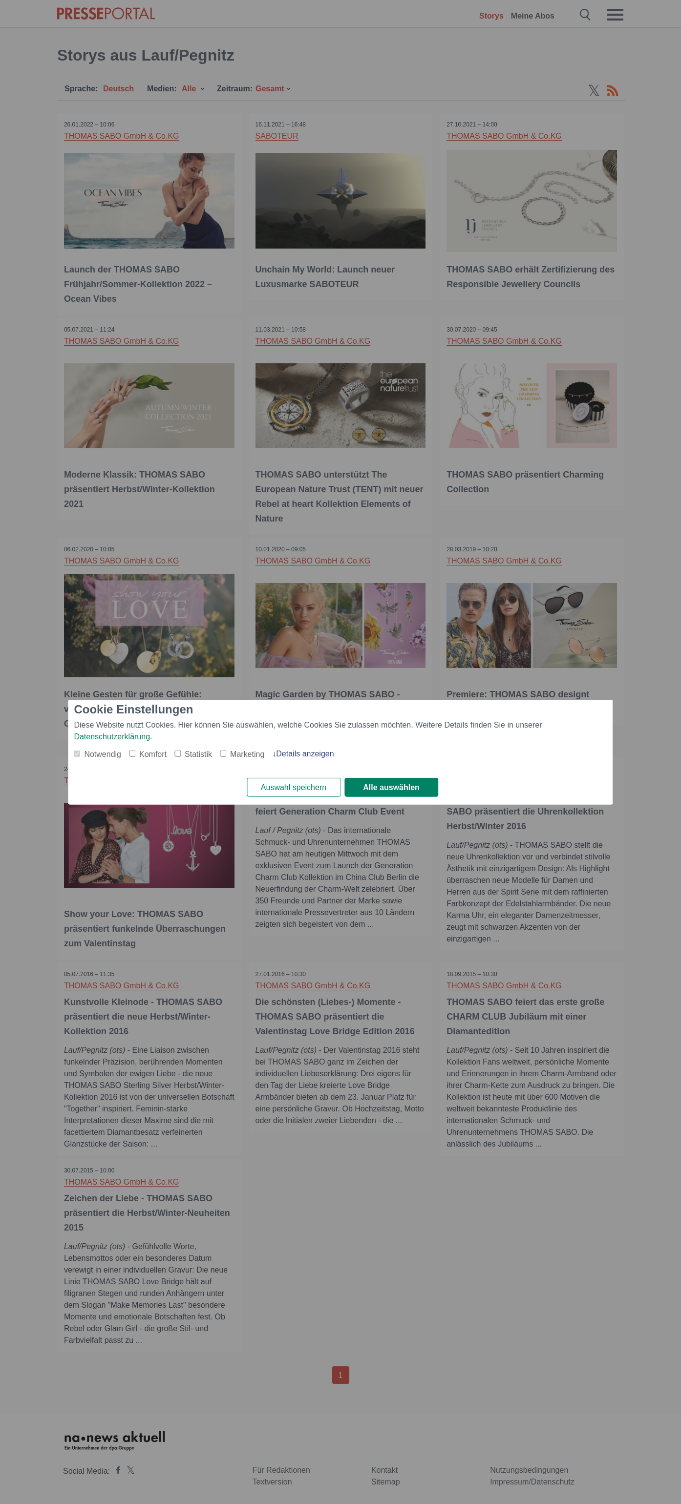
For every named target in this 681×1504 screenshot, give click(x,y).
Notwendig (102, 754)
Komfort (153, 754)
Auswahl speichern (293, 787)
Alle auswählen (391, 787)
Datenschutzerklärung (112, 736)
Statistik (198, 754)
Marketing (247, 754)
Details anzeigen (305, 753)
